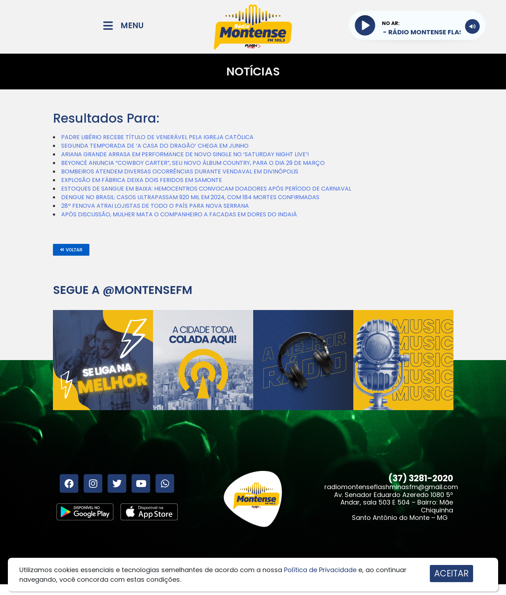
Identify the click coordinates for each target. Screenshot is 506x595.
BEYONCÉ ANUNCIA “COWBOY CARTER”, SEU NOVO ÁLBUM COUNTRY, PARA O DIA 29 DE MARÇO (193, 163)
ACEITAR (451, 573)
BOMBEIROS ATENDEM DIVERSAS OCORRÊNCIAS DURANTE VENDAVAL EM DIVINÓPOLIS (179, 171)
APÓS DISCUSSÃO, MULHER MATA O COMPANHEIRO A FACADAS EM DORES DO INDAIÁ (179, 214)
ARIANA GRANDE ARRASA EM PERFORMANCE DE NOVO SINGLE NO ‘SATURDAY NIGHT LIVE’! (185, 154)
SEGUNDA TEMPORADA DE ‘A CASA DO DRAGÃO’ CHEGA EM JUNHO (155, 146)
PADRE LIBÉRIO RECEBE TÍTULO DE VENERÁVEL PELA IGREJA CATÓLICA (157, 137)
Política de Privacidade (320, 569)
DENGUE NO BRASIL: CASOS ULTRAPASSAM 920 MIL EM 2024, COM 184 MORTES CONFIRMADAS (190, 197)
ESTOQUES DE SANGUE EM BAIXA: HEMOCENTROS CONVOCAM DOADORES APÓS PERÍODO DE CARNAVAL (206, 189)
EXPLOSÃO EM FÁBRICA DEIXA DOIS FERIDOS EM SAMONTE (141, 180)
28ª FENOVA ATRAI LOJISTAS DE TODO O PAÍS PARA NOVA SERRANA (155, 206)
